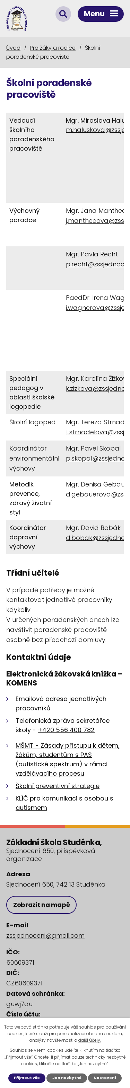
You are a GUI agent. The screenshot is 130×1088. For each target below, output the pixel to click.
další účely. (89, 1040)
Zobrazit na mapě (41, 904)
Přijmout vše (27, 1077)
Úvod (13, 48)
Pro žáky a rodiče (53, 48)
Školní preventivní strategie (57, 786)
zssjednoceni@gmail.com (45, 935)
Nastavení (105, 1077)
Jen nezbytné (66, 1077)
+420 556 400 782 (66, 730)
